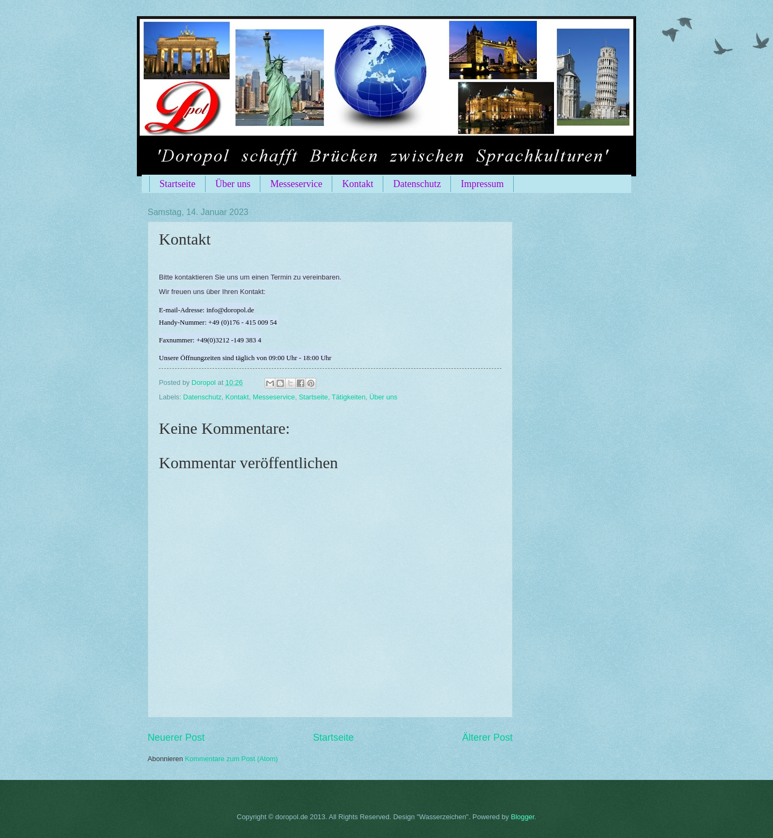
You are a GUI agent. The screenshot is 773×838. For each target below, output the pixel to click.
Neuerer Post (176, 737)
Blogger (523, 817)
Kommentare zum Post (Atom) (231, 759)
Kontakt (357, 183)
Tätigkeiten (349, 397)
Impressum (482, 183)
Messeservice (296, 183)
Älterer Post (487, 737)
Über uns (233, 183)
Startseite (177, 183)
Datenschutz (417, 183)
